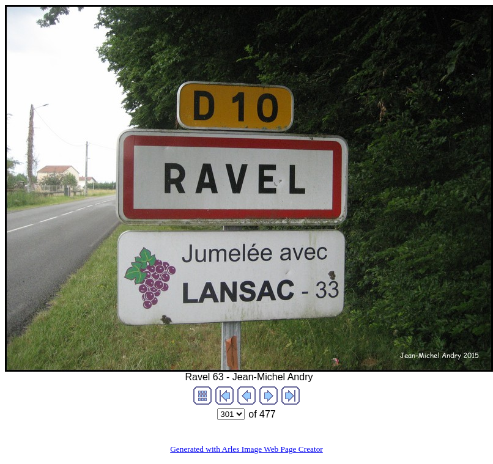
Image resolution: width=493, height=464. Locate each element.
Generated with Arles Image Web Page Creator (246, 449)
